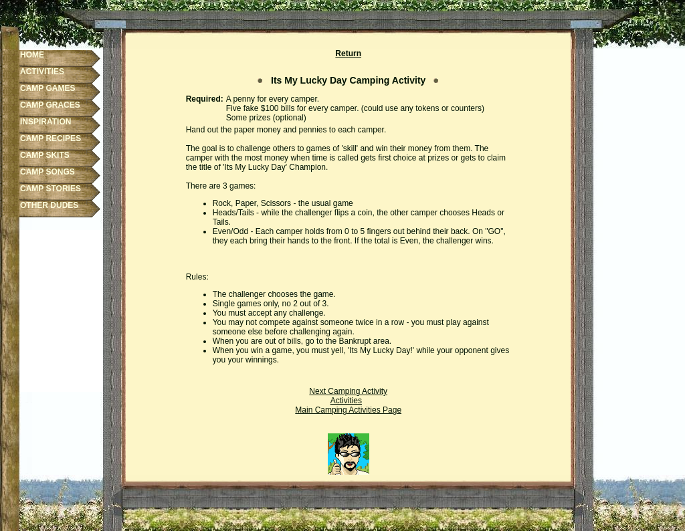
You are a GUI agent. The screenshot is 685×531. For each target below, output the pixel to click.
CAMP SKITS (45, 155)
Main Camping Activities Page (348, 410)
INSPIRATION (45, 121)
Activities (346, 400)
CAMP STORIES (50, 188)
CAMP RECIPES (50, 138)
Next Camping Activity (348, 391)
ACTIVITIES (42, 71)
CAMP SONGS (47, 172)
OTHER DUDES (49, 205)
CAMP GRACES (50, 105)
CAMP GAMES (47, 88)
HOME (32, 55)
